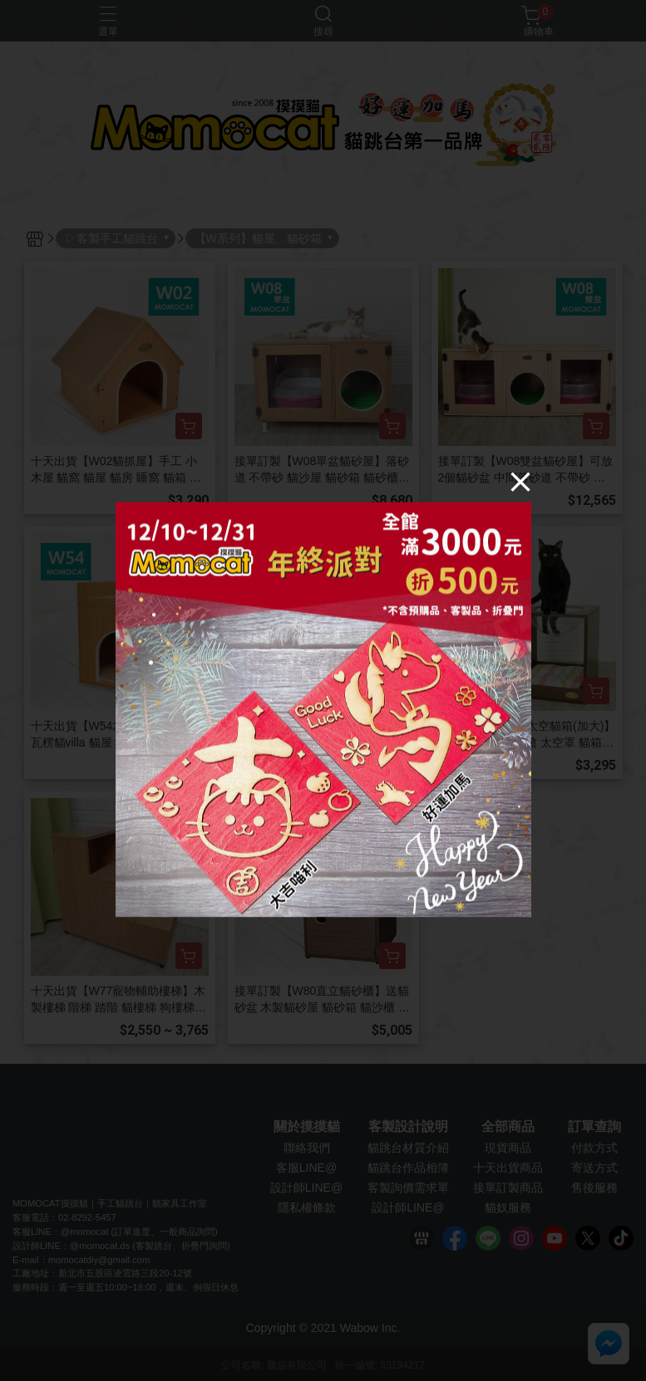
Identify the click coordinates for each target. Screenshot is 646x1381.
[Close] (520, 480)
